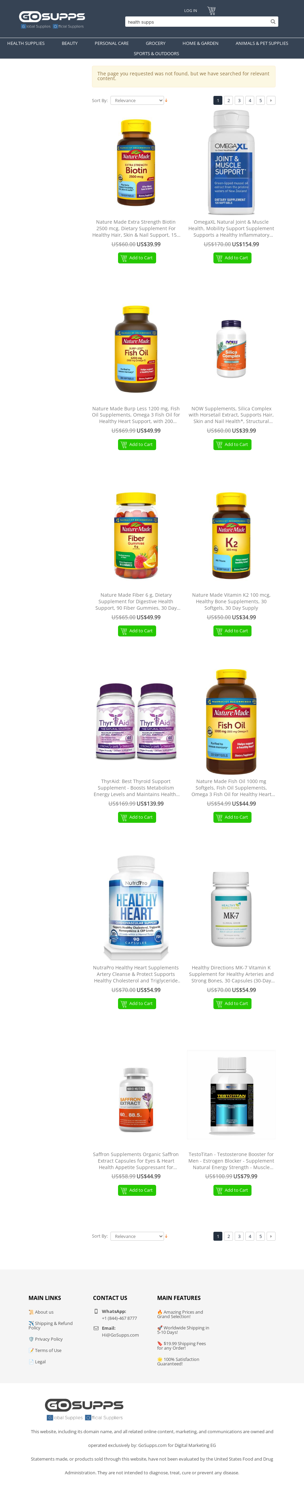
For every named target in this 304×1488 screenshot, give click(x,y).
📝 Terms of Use (44, 1350)
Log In (190, 10)
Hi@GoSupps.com (120, 1335)
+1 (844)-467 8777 (119, 1318)
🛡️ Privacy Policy (45, 1339)
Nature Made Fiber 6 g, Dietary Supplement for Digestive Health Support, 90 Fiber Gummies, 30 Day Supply (136, 601)
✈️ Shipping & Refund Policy (50, 1325)
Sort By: (100, 100)
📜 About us (41, 1312)
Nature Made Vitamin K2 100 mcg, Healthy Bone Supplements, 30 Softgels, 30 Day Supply (231, 601)
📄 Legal (37, 1362)
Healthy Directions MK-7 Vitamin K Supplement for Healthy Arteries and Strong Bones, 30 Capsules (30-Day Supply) (231, 974)
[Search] (200, 21)
